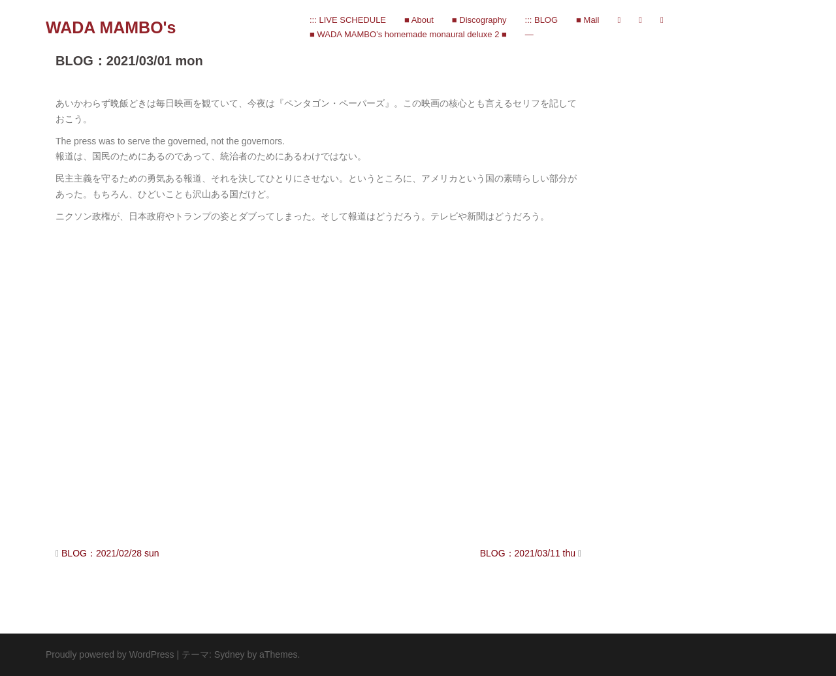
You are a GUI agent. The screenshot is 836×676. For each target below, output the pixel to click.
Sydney (229, 654)
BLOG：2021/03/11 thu (527, 553)
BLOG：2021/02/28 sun (110, 553)
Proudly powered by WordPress (110, 654)
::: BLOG (541, 20)
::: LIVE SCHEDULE (348, 20)
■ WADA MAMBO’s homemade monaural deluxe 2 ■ (408, 34)
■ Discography (479, 20)
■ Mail (587, 20)
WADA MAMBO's (111, 27)
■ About (419, 20)
